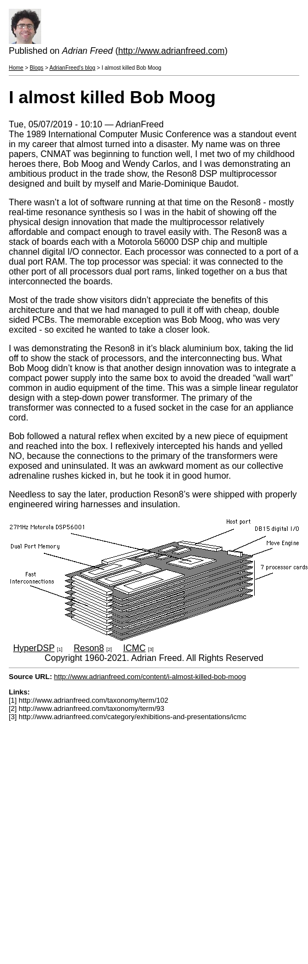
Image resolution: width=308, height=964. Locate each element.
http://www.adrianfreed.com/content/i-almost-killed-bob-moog (150, 676)
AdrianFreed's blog (72, 68)
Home (16, 68)
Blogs (36, 68)
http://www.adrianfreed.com (171, 50)
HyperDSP (33, 648)
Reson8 (89, 648)
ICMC (134, 648)
